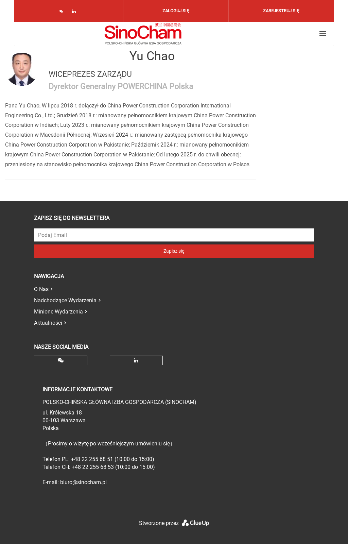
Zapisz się (173, 251)
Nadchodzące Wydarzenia (65, 300)
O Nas (41, 289)
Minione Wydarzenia (58, 311)
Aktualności (48, 323)
